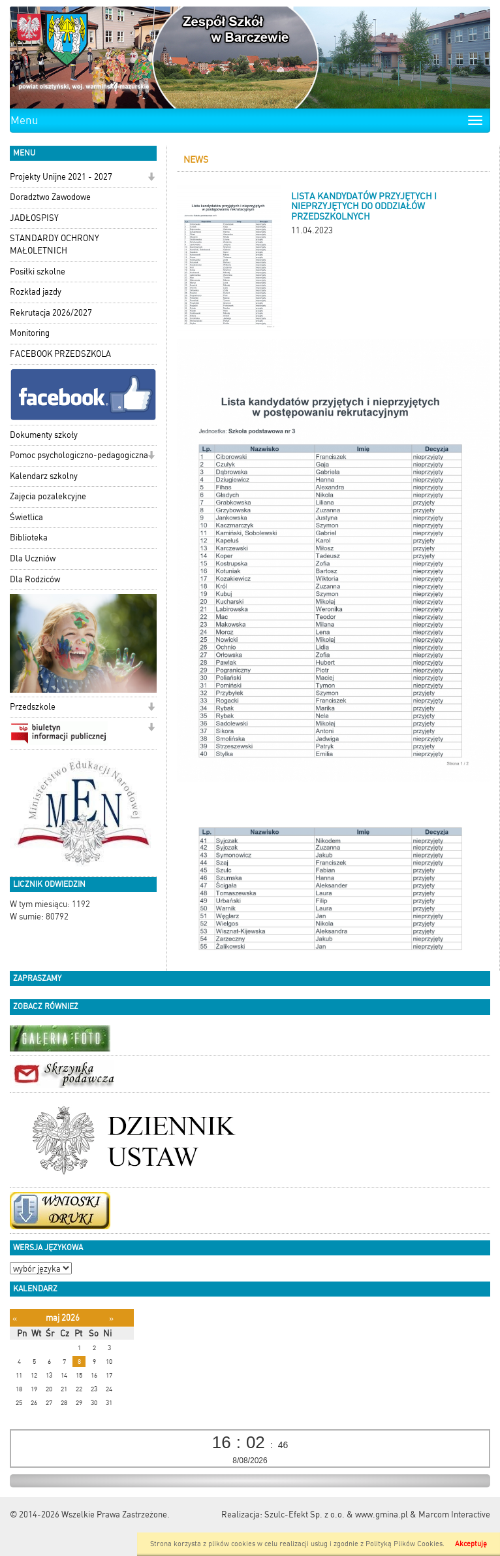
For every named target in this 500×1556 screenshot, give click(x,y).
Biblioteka (29, 537)
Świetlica (26, 517)
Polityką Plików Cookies (404, 1544)
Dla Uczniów (32, 558)
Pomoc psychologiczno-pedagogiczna (79, 455)
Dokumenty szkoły (44, 435)
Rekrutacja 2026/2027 (51, 313)
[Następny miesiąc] (111, 1318)
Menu (24, 120)
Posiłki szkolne (37, 271)
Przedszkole (32, 707)
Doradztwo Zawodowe (50, 197)
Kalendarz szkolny (44, 476)
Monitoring (30, 333)
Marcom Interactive (454, 1514)
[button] (151, 178)
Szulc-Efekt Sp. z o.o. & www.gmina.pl (336, 1514)
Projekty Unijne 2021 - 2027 (61, 177)
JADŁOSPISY (34, 218)
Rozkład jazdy (35, 292)
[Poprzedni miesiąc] (14, 1318)
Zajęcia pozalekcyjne (48, 496)
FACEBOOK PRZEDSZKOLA (60, 354)
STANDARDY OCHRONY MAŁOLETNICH (54, 244)
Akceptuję (471, 1544)
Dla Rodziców (35, 579)
